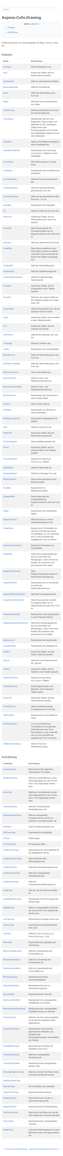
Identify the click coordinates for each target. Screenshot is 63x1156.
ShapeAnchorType (11, 1092)
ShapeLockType (10, 1098)
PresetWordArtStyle (11, 1063)
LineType (7, 934)
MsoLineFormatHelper (12, 387)
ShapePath (7, 554)
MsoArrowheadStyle (11, 960)
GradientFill (8, 266)
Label (5, 317)
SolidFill (6, 652)
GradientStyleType (11, 882)
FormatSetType (9, 844)
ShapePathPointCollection (14, 594)
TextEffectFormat (10, 686)
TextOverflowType (10, 1112)
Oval (5, 427)
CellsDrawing (8, 110)
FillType (6, 838)
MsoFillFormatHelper (11, 364)
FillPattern (7, 827)
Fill (4, 211)
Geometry (7, 243)
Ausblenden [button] (34, 24)
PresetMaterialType (11, 1046)
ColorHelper (8, 162)
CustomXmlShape (10, 196)
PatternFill (7, 433)
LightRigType (8, 908)
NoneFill (6, 404)
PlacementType (9, 1017)
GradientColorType (11, 850)
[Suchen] (29, 9)
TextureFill (7, 698)
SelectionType (9, 1086)
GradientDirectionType (12, 859)
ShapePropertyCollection (13, 600)
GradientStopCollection (12, 277)
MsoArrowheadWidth (12, 968)
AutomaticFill (8, 81)
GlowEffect (7, 248)
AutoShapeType (10, 769)
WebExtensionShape (12, 744)
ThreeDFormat (9, 706)
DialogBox (7, 205)
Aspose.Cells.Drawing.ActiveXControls (44, 1149)
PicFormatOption (10, 442)
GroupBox (7, 286)
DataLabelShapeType (12, 815)
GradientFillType (10, 867)
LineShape (7, 343)
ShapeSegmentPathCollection (15, 623)
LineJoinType (8, 925)
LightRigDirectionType (12, 899)
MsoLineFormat (9, 378)
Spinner (6, 660)
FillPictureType (9, 833)
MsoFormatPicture (11, 372)
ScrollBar (7, 488)
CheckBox (7, 142)
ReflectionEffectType (11, 1081)
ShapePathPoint (10, 583)
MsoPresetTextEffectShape (14, 1009)
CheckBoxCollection (11, 150)
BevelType (7, 792)
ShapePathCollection (12, 571)
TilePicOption (8, 715)
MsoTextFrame (9, 395)
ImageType (7, 890)
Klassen (11, 28)
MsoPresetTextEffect (11, 1000)
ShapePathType (10, 1107)
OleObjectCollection (11, 418)
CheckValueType (10, 807)
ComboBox (7, 171)
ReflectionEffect (9, 479)
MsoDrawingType (10, 977)
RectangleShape (10, 473)
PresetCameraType (11, 1029)
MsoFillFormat (9, 355)
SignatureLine (9, 640)
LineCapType (8, 919)
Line (5, 326)
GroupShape (8, 309)
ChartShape (8, 119)
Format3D (7, 228)
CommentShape (10, 179)
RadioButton (8, 468)
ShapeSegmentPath (11, 614)
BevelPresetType (10, 778)
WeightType (8, 1130)
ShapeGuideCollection (12, 545)
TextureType (8, 1121)
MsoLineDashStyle (11, 986)
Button (6, 102)
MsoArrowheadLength (12, 951)
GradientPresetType (11, 873)
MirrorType (7, 942)
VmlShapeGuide (10, 724)
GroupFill (7, 297)
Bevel (5, 93)
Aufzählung (13, 32)
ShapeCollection (10, 520)
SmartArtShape (9, 646)
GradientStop (8, 271)
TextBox (6, 669)
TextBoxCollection (10, 678)
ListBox (6, 349)
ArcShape (7, 67)
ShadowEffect (9, 497)
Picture (6, 447)
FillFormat (7, 217)
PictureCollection (10, 459)
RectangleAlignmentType (13, 1072)
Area (5, 73)
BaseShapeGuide (10, 87)
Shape (6, 511)
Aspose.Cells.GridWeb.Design (16, 1149)
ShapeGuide (8, 528)
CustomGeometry (10, 188)
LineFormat (8, 335)
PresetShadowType (11, 1055)
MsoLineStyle (8, 994)
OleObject (7, 410)
